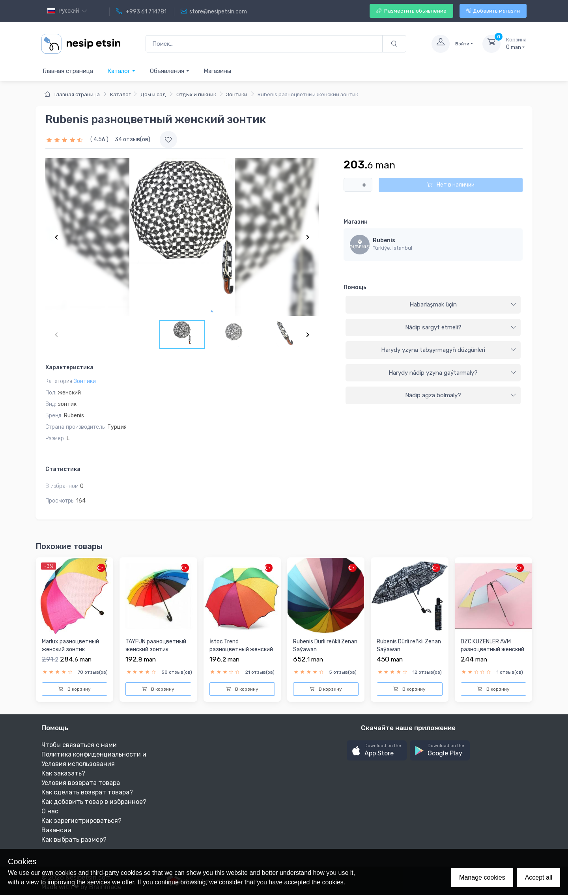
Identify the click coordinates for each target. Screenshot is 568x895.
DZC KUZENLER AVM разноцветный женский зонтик (492, 649)
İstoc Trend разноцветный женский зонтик (241, 649)
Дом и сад (153, 94)
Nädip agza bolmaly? (460, 395)
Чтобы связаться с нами (79, 745)
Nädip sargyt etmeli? (460, 327)
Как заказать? (63, 773)
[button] (377, 750)
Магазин (356, 222)
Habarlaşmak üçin (462, 304)
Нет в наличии (451, 184)
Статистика (62, 469)
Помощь (355, 287)
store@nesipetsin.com (214, 11)
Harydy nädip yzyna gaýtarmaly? (452, 372)
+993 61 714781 (141, 11)
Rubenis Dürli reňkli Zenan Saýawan (325, 645)
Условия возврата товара (80, 783)
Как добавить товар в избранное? (93, 801)
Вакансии (56, 830)
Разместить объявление (411, 11)
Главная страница (68, 71)
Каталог (121, 71)
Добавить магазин (493, 11)
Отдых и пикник (196, 94)
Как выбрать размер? (73, 839)
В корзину (74, 689)
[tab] (433, 305)
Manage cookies (482, 877)
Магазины (217, 71)
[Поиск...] (264, 44)
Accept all (538, 877)
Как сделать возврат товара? (87, 792)
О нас (49, 811)
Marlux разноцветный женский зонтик (70, 645)
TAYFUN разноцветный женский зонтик (155, 645)
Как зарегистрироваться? (81, 820)
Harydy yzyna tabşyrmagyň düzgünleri (448, 349)
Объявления (170, 71)
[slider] (65, 139)
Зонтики (236, 94)
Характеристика (69, 367)
